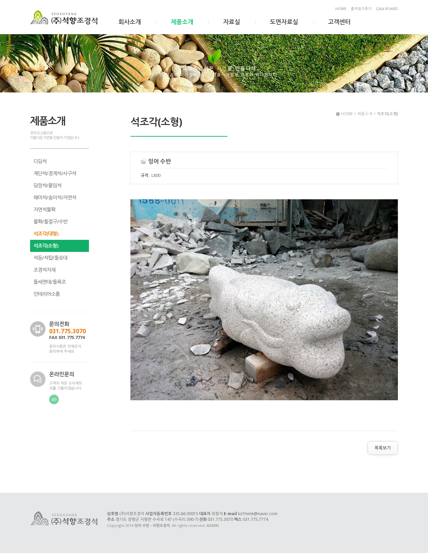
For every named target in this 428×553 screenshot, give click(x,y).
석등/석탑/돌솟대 (50, 257)
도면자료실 (284, 22)
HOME (340, 8)
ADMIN (213, 525)
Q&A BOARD (387, 8)
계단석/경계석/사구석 (54, 173)
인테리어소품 (46, 293)
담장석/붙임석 (47, 185)
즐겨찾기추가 (361, 8)
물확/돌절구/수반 (50, 221)
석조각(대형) (45, 233)
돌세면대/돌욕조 (49, 281)
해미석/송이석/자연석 (54, 197)
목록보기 (382, 448)
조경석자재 (44, 269)
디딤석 (39, 161)
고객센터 (339, 22)
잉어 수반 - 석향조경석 (64, 17)
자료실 (231, 22)
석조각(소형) (45, 245)
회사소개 (129, 22)
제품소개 (182, 22)
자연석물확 (44, 209)
